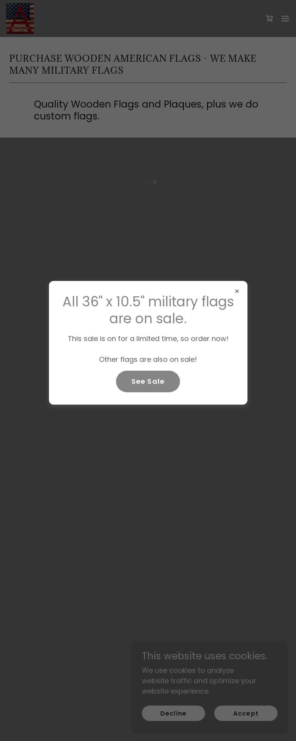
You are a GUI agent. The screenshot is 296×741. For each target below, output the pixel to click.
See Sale (148, 381)
